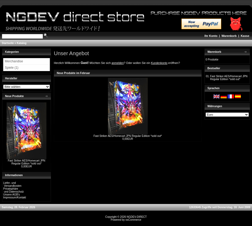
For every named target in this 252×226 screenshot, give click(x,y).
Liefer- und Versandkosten (12, 184)
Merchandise (14, 61)
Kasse (245, 35)
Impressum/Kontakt (14, 197)
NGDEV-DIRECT (137, 216)
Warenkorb (229, 35)
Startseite (8, 43)
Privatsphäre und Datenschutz (13, 190)
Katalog (22, 43)
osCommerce (133, 219)
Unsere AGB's (11, 194)
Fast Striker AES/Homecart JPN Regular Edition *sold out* (26, 162)
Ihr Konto (211, 35)
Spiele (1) (11, 67)
